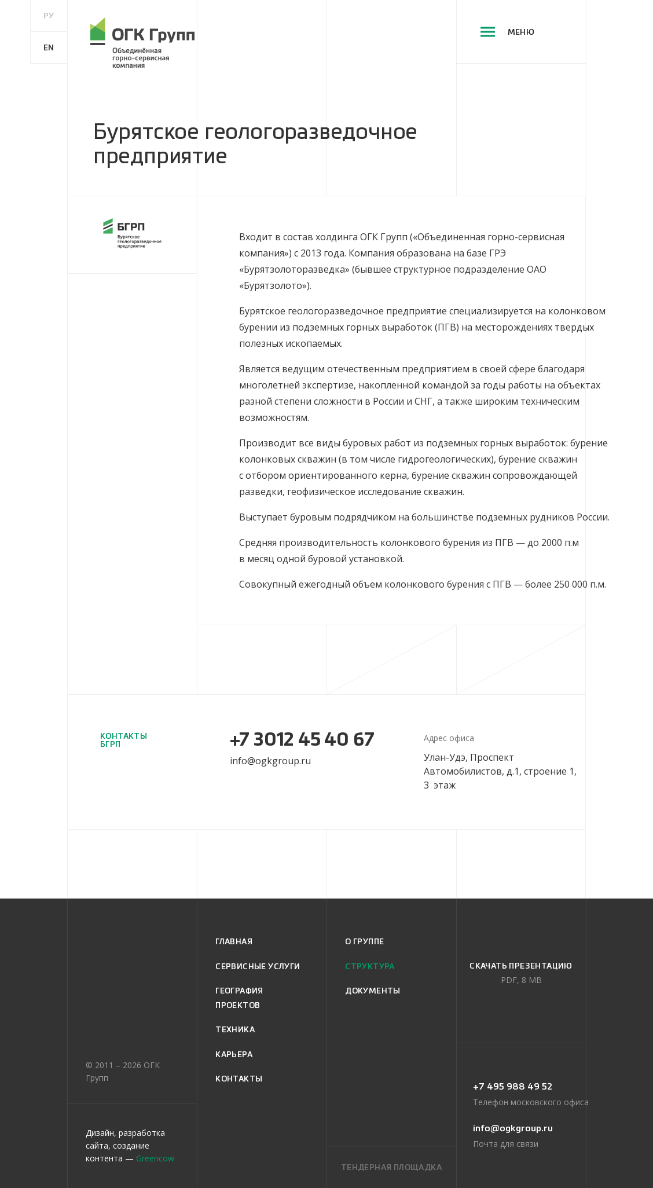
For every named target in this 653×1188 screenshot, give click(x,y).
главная (233, 941)
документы (373, 990)
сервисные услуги (257, 966)
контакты (238, 1078)
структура (370, 966)
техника (235, 1029)
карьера (233, 1054)
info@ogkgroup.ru (270, 760)
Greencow (155, 1158)
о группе (364, 941)
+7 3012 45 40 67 (302, 739)
